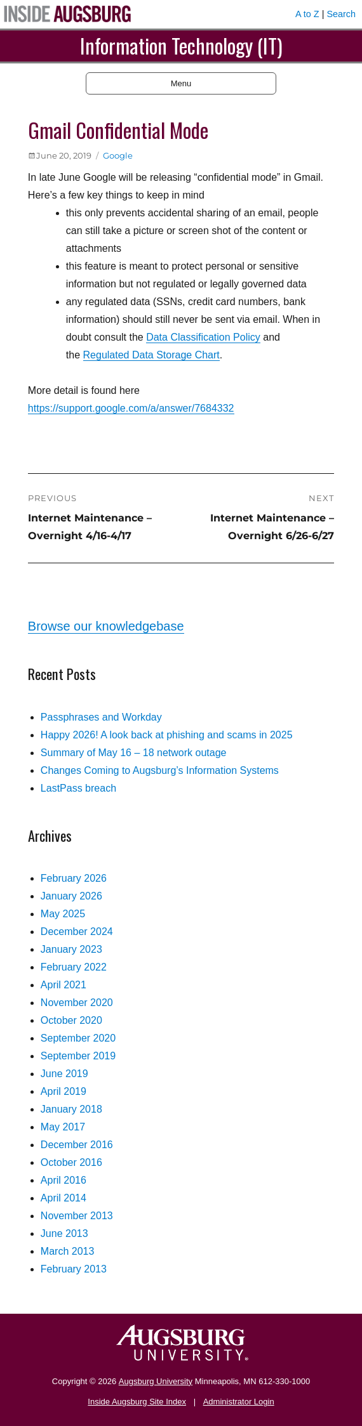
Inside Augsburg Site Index (137, 1401)
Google (118, 155)
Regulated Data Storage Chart (151, 355)
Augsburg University (155, 1381)
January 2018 (71, 1109)
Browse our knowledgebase (106, 626)
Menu (181, 83)
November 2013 (77, 1215)
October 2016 (71, 1162)
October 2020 (71, 1020)
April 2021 (63, 984)
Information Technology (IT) (181, 45)
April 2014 (63, 1198)
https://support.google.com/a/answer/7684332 (131, 408)
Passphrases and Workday (101, 717)
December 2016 (77, 1144)
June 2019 (64, 1073)
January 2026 (71, 896)
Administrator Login (238, 1401)
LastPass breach (78, 788)
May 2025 (63, 913)
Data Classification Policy (203, 337)
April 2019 (63, 1091)
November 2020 (77, 1002)
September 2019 (78, 1055)
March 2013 (68, 1251)
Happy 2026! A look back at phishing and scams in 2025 (167, 734)
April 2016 (63, 1180)
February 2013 (74, 1269)
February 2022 (74, 967)
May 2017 (63, 1127)
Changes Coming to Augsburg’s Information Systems (160, 770)
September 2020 (78, 1038)
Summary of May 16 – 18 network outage (134, 752)
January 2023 (71, 949)
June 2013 (64, 1233)
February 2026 (74, 878)
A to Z (307, 14)
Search (341, 14)
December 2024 (77, 931)
